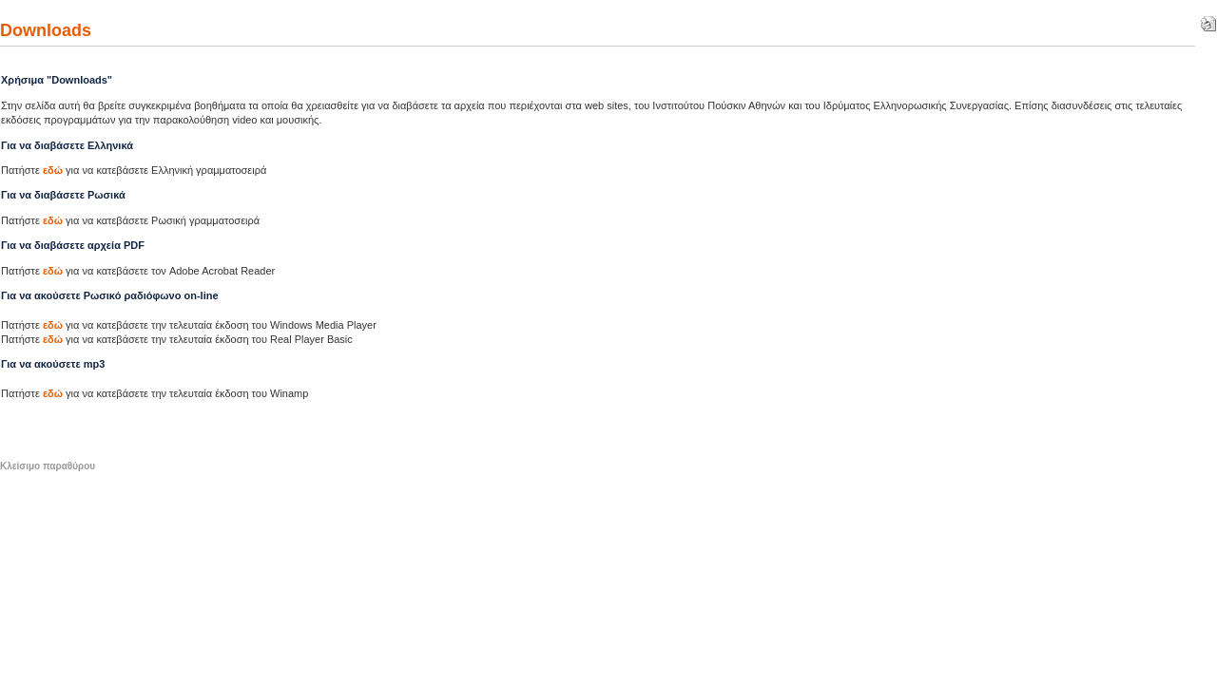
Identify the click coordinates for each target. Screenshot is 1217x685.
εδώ (53, 170)
